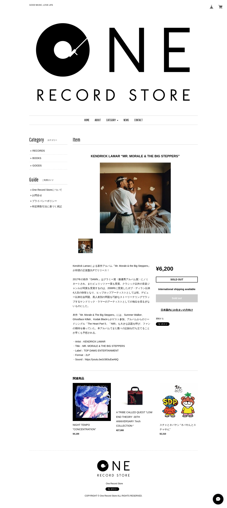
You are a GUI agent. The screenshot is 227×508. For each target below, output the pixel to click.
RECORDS (38, 150)
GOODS (37, 165)
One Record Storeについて (47, 189)
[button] (112, 120)
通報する (160, 319)
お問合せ (37, 195)
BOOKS (36, 158)
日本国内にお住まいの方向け (177, 309)
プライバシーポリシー (44, 201)
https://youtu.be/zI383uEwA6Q (101, 359)
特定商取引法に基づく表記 (47, 206)
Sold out (177, 298)
